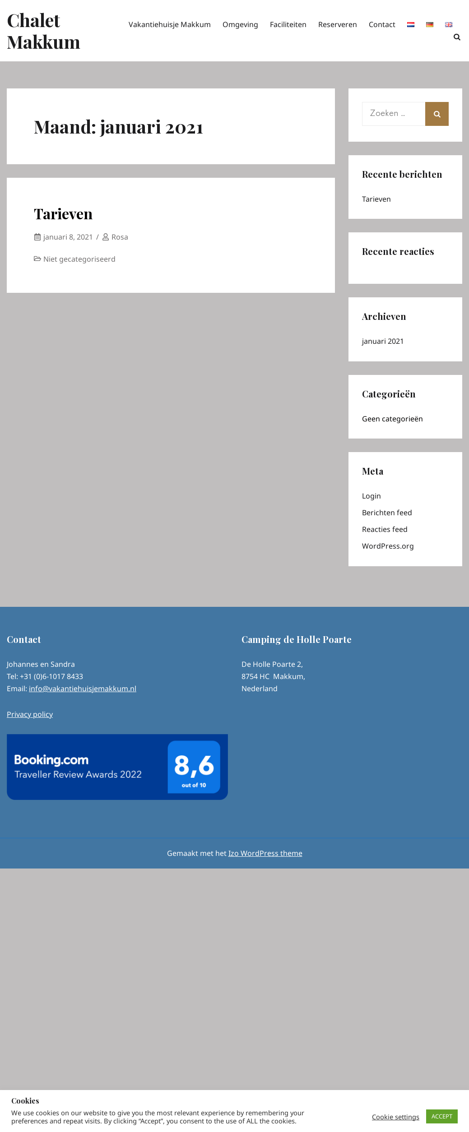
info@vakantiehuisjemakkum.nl (82, 688)
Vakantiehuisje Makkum (170, 24)
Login (371, 496)
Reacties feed (385, 529)
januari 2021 (383, 341)
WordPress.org (388, 546)
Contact (382, 24)
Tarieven (63, 213)
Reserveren (337, 24)
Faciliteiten (288, 24)
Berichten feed (387, 512)
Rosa (119, 237)
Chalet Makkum (43, 30)
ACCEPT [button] (442, 1116)
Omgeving (240, 24)
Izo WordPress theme (265, 853)
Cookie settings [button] (395, 1117)
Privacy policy (30, 714)
